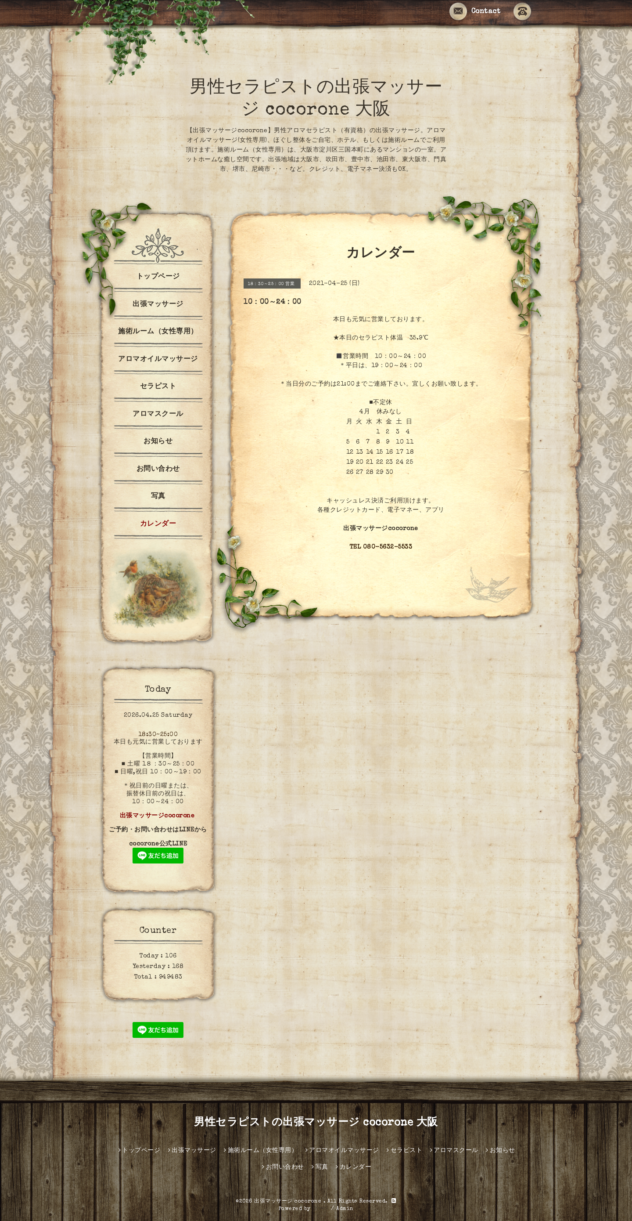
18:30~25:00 (158, 735)
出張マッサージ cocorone (288, 1201)
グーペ (320, 1209)
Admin (345, 1209)
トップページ (158, 277)
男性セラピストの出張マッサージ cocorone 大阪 (316, 1123)
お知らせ (158, 441)
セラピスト (158, 386)
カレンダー (158, 524)
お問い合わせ (158, 469)
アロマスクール (158, 414)
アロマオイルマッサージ (158, 359)
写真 (158, 496)
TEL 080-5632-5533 (381, 547)
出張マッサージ (158, 304)
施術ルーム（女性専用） (158, 332)
